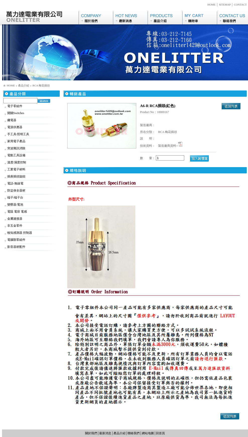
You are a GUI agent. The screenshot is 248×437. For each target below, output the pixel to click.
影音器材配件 (16, 247)
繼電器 (11, 120)
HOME (211, 4)
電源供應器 (14, 127)
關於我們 (96, 17)
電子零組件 (14, 106)
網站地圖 (148, 433)
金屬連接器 (14, 218)
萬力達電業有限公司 (40, 17)
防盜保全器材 (16, 190)
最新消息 (130, 17)
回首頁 (160, 433)
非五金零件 (14, 225)
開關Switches (15, 113)
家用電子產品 (16, 141)
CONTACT (240, 4)
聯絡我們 (232, 17)
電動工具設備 (16, 155)
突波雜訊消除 (16, 148)
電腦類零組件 (16, 239)
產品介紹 (165, 17)
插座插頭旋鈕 (16, 176)
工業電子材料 (16, 169)
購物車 (199, 17)
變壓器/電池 (15, 204)
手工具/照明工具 (18, 134)
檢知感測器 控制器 (19, 232)
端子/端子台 (15, 197)
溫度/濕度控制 (16, 162)
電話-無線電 (15, 183)
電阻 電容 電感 (17, 211)
